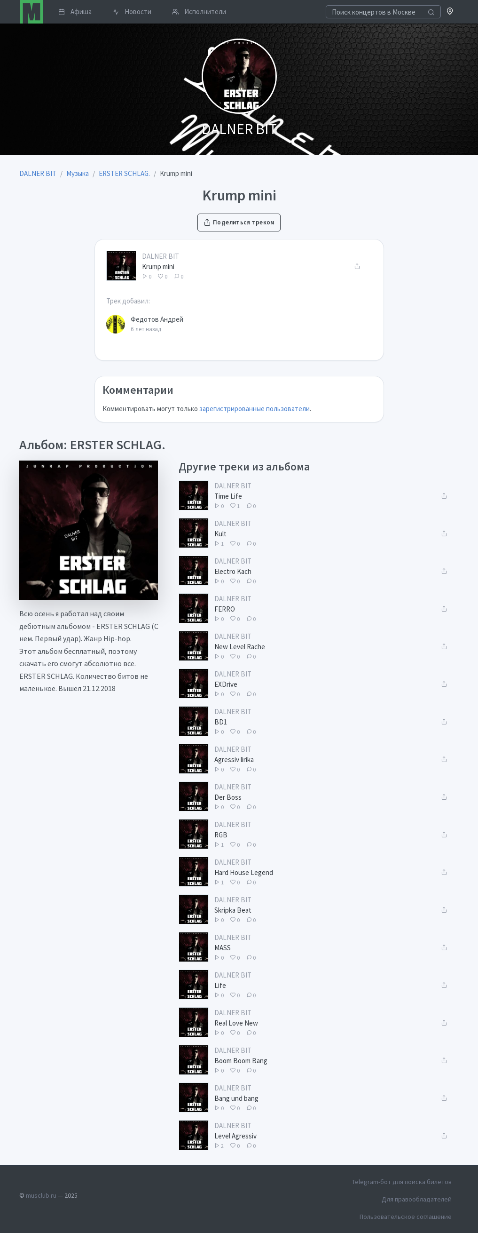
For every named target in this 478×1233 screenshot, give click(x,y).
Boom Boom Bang (240, 1060)
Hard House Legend (243, 872)
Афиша (75, 11)
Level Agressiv (235, 1135)
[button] (450, 12)
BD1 (220, 721)
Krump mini (158, 266)
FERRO (224, 609)
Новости (131, 11)
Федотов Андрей (157, 319)
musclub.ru (41, 1195)
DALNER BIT (160, 256)
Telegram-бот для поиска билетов (402, 1181)
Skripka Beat (232, 910)
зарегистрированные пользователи (254, 408)
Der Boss (228, 797)
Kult (220, 533)
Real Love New (236, 1022)
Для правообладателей (417, 1199)
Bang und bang (236, 1098)
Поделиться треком (239, 222)
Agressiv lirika (234, 759)
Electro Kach (232, 571)
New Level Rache (239, 646)
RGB (220, 834)
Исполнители (199, 11)
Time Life (228, 496)
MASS (222, 947)
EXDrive (225, 684)
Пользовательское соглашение (406, 1216)
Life (220, 985)
